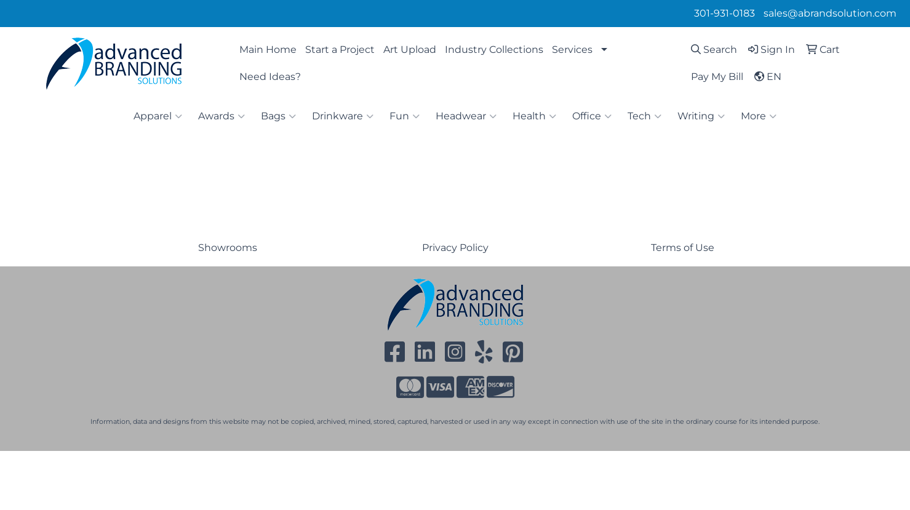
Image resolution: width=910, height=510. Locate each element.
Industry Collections (494, 49)
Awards (221, 116)
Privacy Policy (455, 247)
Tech (644, 116)
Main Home (268, 49)
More (758, 116)
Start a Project (340, 49)
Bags (278, 116)
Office (592, 116)
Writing (701, 116)
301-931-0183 (724, 13)
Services (572, 49)
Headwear (466, 116)
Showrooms (227, 247)
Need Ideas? (270, 76)
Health (534, 116)
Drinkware (342, 116)
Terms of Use (682, 247)
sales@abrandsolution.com (830, 13)
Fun (404, 116)
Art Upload (409, 49)
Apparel (158, 116)
